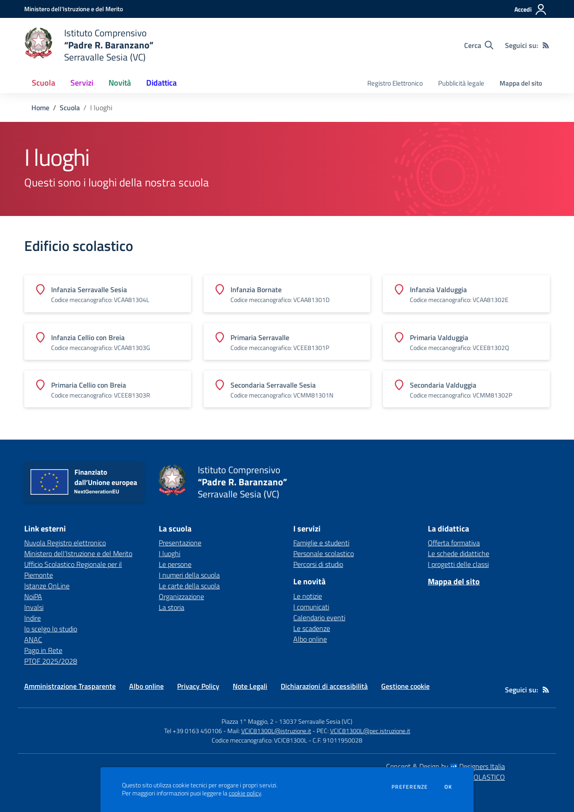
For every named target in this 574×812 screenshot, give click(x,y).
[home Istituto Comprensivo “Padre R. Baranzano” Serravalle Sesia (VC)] (88, 45)
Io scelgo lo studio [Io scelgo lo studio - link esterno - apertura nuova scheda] (50, 628)
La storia (171, 607)
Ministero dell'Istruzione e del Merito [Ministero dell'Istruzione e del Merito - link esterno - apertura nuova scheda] (78, 553)
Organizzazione (181, 596)
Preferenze (409, 787)
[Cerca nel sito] (478, 45)
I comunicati (311, 606)
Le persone (175, 564)
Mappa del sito (521, 83)
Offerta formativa (454, 542)
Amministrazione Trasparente (70, 686)
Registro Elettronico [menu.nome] (395, 83)
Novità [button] (120, 83)
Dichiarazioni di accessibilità (324, 686)
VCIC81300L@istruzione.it (276, 730)
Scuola (70, 107)
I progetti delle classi (458, 564)
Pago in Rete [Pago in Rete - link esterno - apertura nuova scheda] (43, 650)
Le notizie (307, 596)
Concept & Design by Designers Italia (445, 766)
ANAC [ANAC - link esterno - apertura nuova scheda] (33, 639)
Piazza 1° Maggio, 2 (248, 721)
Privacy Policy (198, 686)
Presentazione (180, 542)
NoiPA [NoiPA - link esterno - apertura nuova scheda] (33, 596)
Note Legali (250, 686)
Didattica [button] (161, 83)
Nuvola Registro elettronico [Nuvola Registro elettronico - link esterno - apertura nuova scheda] (65, 542)
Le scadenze (311, 628)
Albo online (310, 639)
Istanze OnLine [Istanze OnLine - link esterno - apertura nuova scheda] (47, 585)
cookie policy (245, 793)
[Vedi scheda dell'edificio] (107, 293)
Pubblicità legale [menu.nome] (461, 83)
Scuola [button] (43, 83)
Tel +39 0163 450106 (193, 730)
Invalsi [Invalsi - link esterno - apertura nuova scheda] (33, 607)
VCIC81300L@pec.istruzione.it (370, 730)
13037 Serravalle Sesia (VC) (315, 721)
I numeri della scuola (189, 575)
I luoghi (169, 553)
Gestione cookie (405, 686)
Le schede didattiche (458, 553)
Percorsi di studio (318, 564)
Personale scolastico (323, 553)
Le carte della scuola (189, 585)
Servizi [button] (81, 83)
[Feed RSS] (546, 45)
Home (40, 107)
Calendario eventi (319, 617)
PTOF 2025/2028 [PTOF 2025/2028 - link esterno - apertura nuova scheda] (50, 661)
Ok (448, 787)
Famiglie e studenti (321, 542)
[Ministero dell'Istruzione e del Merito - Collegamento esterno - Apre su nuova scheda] (73, 8)
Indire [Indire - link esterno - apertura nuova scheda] (32, 618)
